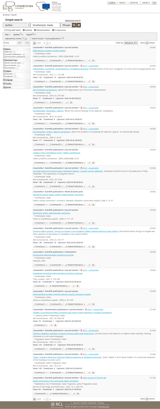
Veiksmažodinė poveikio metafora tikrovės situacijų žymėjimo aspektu (62, 294)
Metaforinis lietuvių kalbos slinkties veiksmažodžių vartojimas (58, 195)
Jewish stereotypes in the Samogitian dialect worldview (55, 381)
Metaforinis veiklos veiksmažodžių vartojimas (51, 213)
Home (7, 15)
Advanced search (73, 20)
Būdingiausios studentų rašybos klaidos (49, 50)
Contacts (146, 3)
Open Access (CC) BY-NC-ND (94, 378)
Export (30, 34)
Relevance (130, 43)
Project (122, 3)
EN (55, 60)
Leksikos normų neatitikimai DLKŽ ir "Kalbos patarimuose (56, 153)
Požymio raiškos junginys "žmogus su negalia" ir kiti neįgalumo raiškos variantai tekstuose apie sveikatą (75, 231)
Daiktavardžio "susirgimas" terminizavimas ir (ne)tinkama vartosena (60, 69)
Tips (6, 34)
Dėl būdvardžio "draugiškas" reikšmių (48, 111)
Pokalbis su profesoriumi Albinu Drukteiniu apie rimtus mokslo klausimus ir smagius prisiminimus (72, 312)
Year (7, 43)
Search (112, 3)
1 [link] (47, 43)
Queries (17, 34)
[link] (44, 43)
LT (39, 60)
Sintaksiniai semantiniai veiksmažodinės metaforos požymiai (57, 273)
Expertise (134, 3)
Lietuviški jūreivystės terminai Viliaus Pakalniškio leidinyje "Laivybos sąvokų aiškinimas (68, 171)
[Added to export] (93, 60)
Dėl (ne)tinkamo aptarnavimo (45, 90)
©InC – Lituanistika (90, 66)
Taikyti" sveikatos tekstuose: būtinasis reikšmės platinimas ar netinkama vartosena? (67, 357)
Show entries (147, 42)
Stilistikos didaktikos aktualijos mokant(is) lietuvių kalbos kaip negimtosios (63, 333)
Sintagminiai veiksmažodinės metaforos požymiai (53, 255)
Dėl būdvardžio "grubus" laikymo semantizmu (51, 132)
